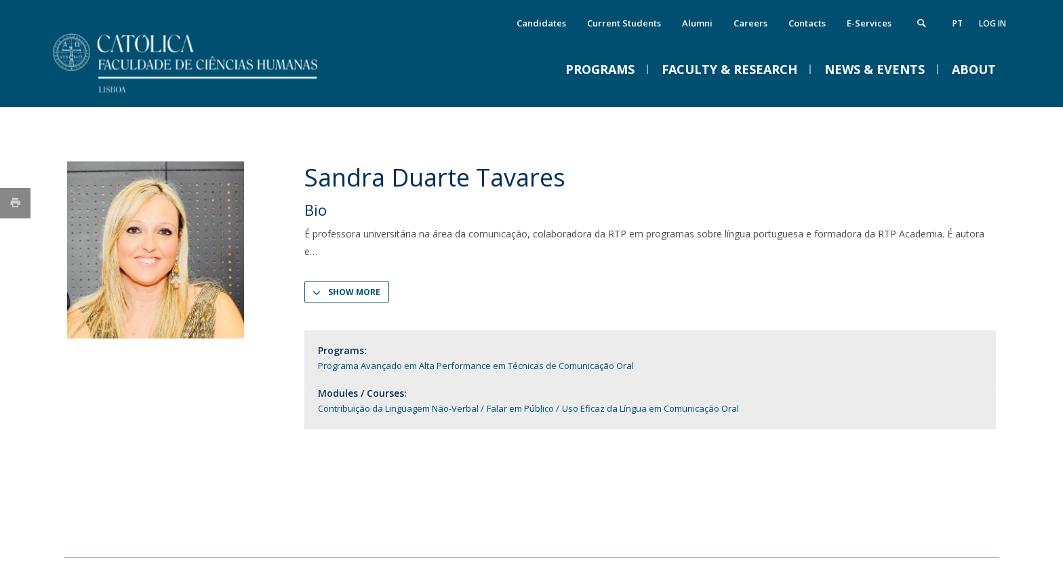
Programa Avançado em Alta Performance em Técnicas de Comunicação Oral (476, 366)
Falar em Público (520, 408)
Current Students (624, 23)
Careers (750, 23)
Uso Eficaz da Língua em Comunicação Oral (650, 408)
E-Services (869, 23)
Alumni (697, 23)
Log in (992, 23)
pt (957, 23)
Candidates (541, 23)
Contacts (807, 23)
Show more (354, 292)
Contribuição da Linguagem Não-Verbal (398, 408)
